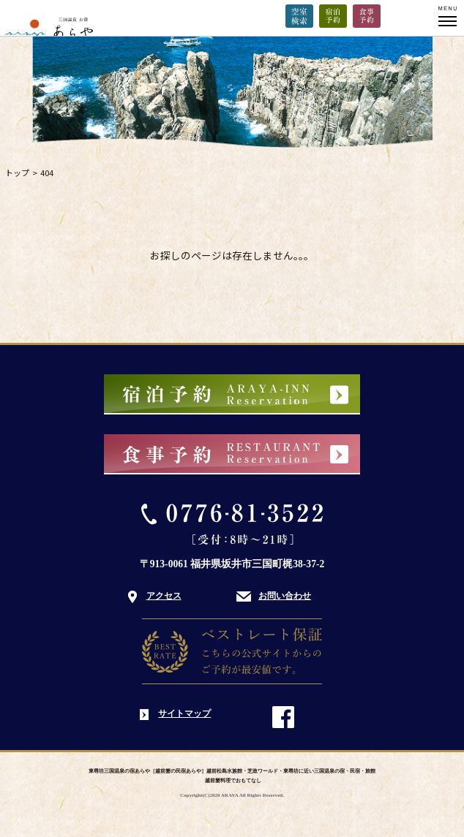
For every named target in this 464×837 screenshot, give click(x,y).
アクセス (164, 596)
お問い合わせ (284, 596)
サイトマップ (184, 713)
